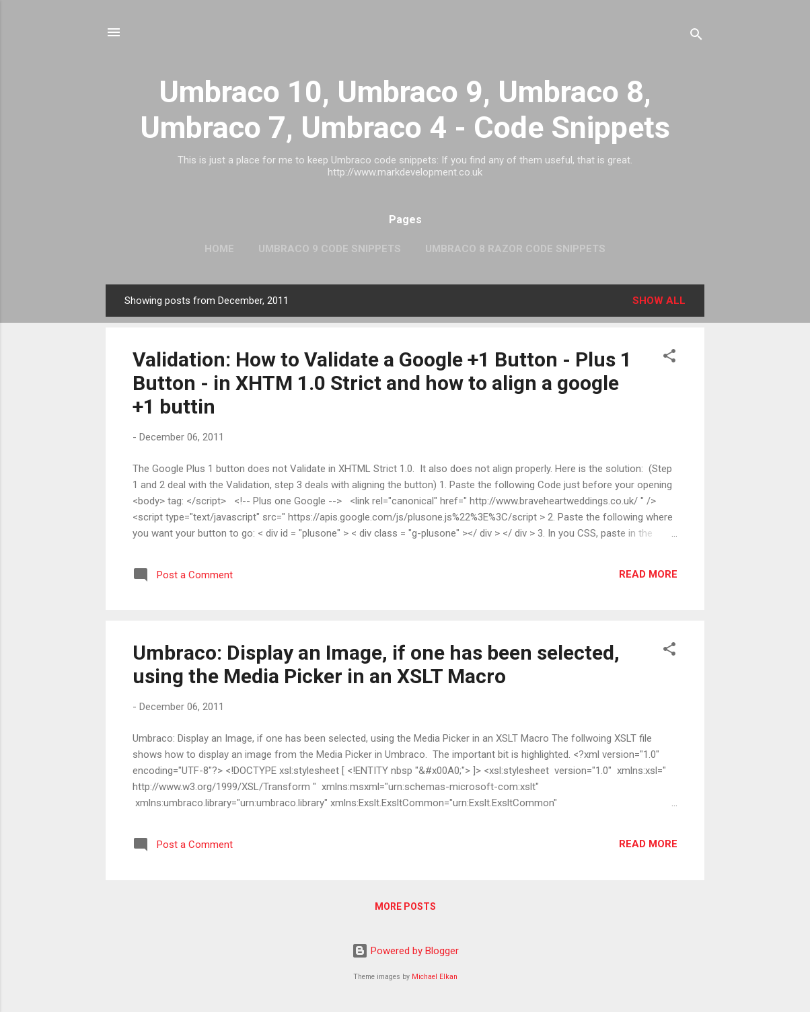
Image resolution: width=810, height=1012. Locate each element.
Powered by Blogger (405, 951)
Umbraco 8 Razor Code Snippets (515, 249)
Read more (648, 574)
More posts (405, 906)
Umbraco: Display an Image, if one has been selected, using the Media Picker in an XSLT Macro (376, 664)
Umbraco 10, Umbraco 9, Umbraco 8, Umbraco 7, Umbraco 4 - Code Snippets (405, 109)
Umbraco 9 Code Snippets (329, 249)
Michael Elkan (434, 976)
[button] (669, 358)
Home (219, 249)
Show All (659, 301)
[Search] (696, 36)
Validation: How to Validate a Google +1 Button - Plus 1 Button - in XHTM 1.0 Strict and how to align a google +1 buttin (382, 383)
